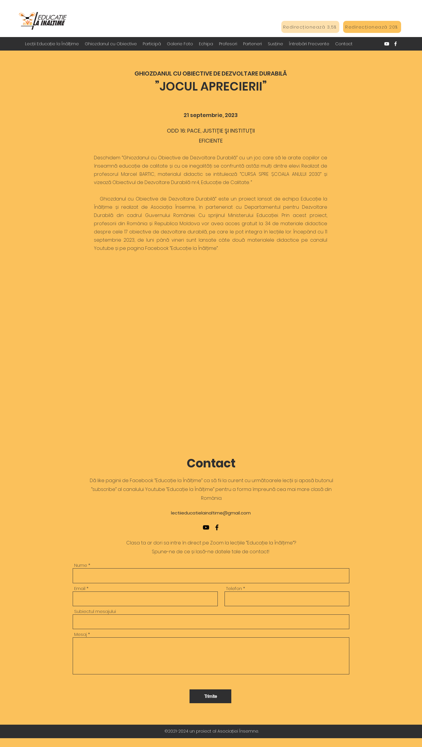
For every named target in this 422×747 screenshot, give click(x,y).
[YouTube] (387, 44)
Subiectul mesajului (95, 611)
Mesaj (80, 634)
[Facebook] (395, 44)
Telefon (234, 588)
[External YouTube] (211, 342)
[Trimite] (210, 696)
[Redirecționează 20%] (372, 27)
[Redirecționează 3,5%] (310, 27)
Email (79, 588)
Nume (80, 565)
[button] (111, 43)
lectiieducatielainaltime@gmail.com (211, 513)
